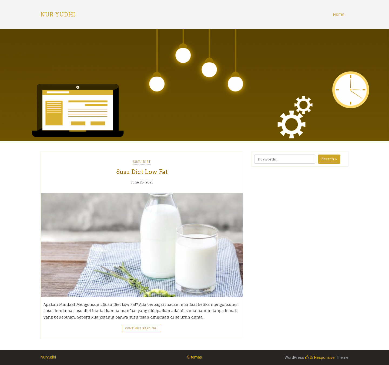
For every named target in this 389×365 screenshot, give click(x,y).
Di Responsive (320, 357)
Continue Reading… (142, 328)
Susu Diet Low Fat (141, 171)
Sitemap (194, 357)
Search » (329, 158)
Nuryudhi (48, 357)
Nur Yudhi (58, 14)
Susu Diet (141, 162)
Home (338, 14)
